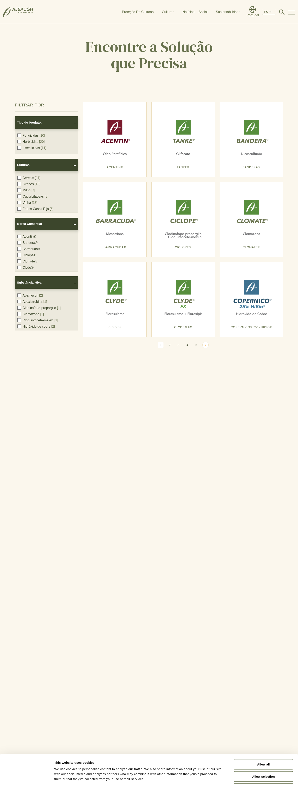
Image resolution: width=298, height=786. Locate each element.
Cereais (28, 178)
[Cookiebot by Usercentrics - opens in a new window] (27, 778)
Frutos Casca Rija (35, 209)
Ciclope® (26, 255)
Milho (26, 190)
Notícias (189, 12)
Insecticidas (31, 148)
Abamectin (30, 295)
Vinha (27, 202)
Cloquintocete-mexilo (37, 320)
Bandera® (27, 243)
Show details (217, 778)
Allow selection (263, 747)
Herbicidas (31, 141)
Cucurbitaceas (32, 196)
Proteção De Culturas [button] (138, 12)
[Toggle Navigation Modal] (291, 12)
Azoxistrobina (32, 301)
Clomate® (27, 261)
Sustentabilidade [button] (228, 12)
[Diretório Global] (252, 12)
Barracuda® (28, 249)
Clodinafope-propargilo (39, 308)
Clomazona (30, 314)
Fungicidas (31, 135)
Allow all (263, 735)
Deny (263, 759)
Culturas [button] (168, 12)
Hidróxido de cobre (36, 326)
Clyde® (25, 267)
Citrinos (28, 184)
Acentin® (26, 236)
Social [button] (203, 12)
